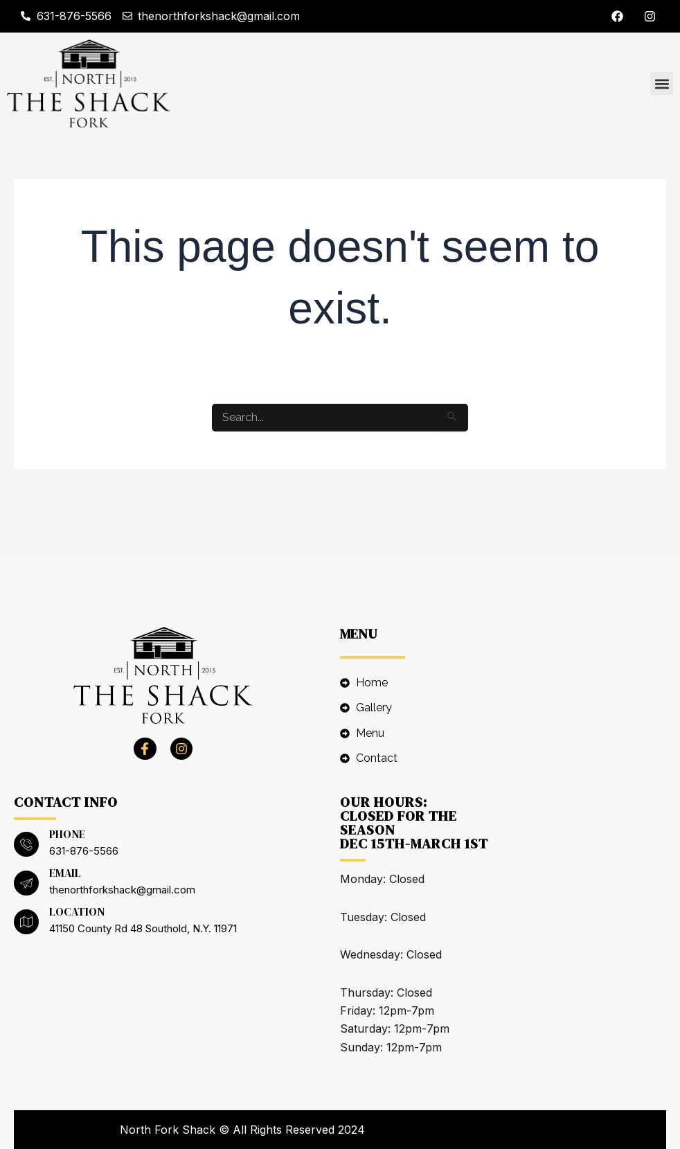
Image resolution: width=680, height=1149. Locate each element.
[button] (661, 83)
